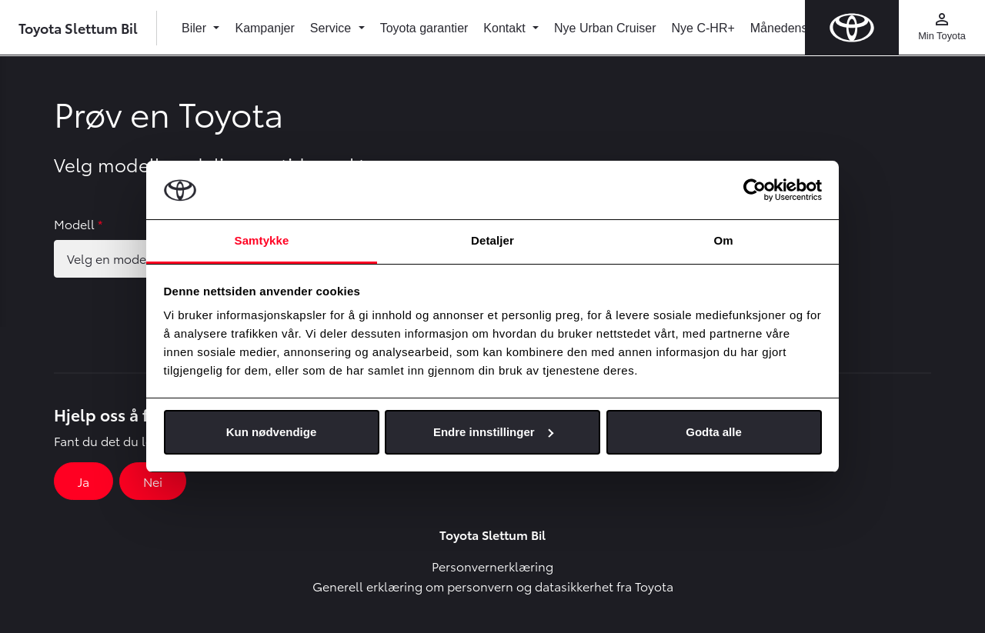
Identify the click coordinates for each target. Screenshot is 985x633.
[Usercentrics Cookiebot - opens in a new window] (754, 190)
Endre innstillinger (493, 431)
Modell (78, 223)
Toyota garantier (424, 28)
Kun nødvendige (271, 431)
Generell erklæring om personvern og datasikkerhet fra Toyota (492, 586)
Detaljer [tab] (492, 240)
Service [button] (332, 28)
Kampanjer (264, 28)
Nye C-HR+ (703, 28)
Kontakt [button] (506, 28)
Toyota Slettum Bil (78, 27)
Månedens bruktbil (800, 28)
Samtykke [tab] (262, 240)
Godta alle (714, 431)
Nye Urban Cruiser (605, 28)
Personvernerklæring (492, 566)
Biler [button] (195, 28)
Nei (152, 481)
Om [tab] (723, 240)
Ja (83, 481)
